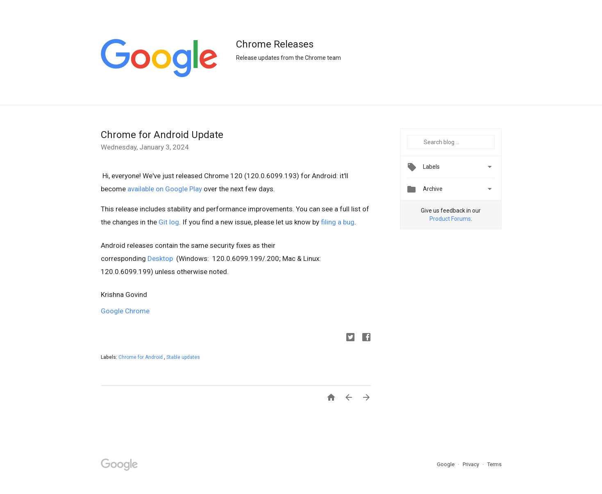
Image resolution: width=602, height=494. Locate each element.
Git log (169, 222)
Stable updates (183, 357)
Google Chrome (125, 311)
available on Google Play (164, 189)
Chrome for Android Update (162, 134)
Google (446, 464)
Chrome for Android (141, 357)
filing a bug (337, 222)
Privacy (471, 464)
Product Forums (450, 218)
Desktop (162, 258)
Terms (494, 464)
